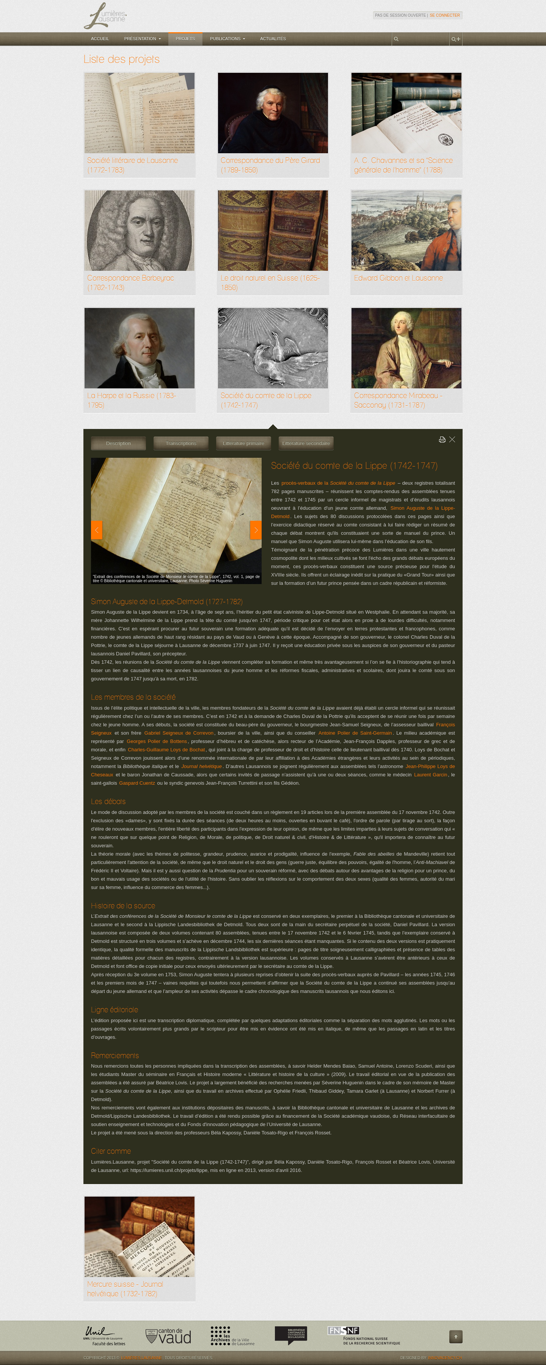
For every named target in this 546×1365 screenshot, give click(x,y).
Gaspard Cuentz (137, 783)
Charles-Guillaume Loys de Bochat (166, 749)
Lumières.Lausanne (141, 1358)
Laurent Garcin (430, 775)
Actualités (273, 38)
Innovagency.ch (445, 1358)
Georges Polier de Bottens (157, 741)
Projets (185, 38)
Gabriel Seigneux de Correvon (178, 733)
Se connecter (445, 15)
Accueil (100, 38)
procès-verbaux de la (338, 483)
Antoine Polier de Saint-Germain (355, 733)
